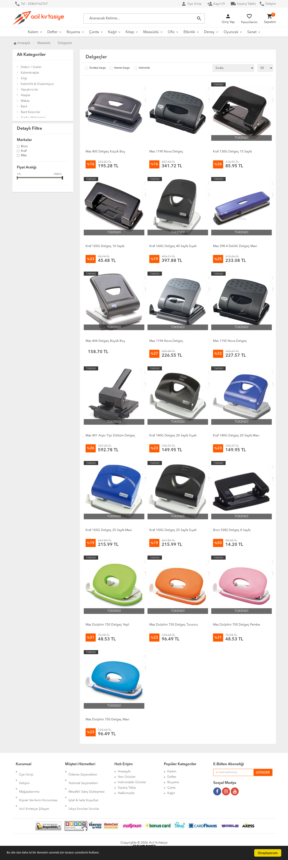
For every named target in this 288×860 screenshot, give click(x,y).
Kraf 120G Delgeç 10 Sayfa (105, 246)
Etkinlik (189, 32)
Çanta (94, 32)
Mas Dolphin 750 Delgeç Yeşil (107, 624)
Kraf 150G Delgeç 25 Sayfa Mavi (109, 530)
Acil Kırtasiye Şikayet (34, 793)
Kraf (24, 151)
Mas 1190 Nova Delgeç (166, 151)
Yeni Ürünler (127, 776)
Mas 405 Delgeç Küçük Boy (105, 151)
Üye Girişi (191, 3)
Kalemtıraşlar (30, 72)
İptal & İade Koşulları (83, 787)
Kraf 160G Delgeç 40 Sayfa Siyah (173, 246)
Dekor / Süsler (31, 67)
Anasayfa (22, 43)
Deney (209, 32)
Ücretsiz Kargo (97, 68)
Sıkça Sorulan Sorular (83, 793)
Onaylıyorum (268, 853)
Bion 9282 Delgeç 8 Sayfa (231, 530)
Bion (24, 146)
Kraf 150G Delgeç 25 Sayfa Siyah (173, 530)
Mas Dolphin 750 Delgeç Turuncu (173, 624)
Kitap (130, 32)
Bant (24, 106)
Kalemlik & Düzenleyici (37, 84)
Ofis (171, 32)
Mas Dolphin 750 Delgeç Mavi (107, 719)
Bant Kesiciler (30, 112)
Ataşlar (25, 95)
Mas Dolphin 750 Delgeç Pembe (236, 624)
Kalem (33, 32)
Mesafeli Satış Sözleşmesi (86, 782)
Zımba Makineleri (33, 117)
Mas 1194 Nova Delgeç (166, 341)
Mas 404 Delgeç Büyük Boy (105, 341)
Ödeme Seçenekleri (82, 771)
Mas (24, 155)
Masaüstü (151, 32)
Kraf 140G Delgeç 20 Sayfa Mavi (236, 435)
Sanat (251, 32)
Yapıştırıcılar (29, 89)
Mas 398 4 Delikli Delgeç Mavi (235, 246)
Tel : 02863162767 (31, 3)
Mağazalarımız (29, 782)
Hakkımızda (126, 793)
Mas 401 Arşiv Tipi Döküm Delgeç (110, 435)
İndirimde (144, 68)
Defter (52, 32)
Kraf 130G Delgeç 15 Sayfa (232, 151)
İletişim (267, 3)
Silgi (24, 78)
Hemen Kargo (122, 68)
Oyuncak (231, 32)
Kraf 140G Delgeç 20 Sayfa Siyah (173, 435)
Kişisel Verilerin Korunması (38, 787)
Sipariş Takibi (243, 3)
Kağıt (112, 32)
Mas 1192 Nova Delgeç (230, 341)
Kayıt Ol (216, 3)
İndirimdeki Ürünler (132, 782)
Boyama (73, 32)
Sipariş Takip (127, 787)
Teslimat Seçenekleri (83, 776)
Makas (25, 100)
